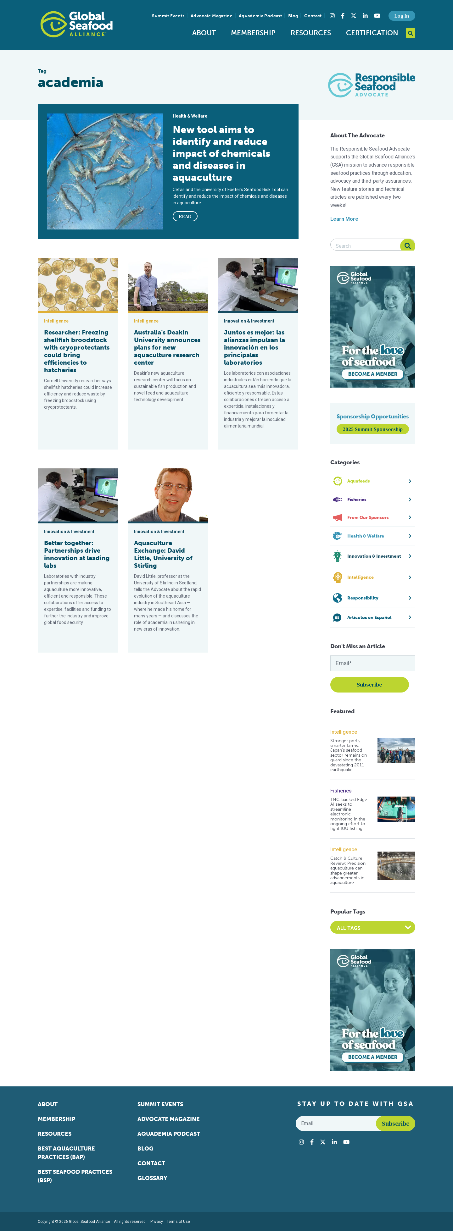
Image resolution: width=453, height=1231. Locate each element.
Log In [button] (401, 15)
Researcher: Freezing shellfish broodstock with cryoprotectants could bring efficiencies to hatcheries (76, 351)
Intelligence (343, 732)
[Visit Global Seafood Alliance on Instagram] (332, 15)
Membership (253, 33)
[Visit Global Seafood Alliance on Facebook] (343, 15)
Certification (372, 33)
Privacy (156, 1221)
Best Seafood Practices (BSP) (75, 1176)
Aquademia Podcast (260, 16)
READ (185, 216)
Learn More (344, 219)
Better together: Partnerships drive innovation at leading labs (77, 554)
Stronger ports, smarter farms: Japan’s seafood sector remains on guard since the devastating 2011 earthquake (348, 755)
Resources (311, 33)
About (204, 33)
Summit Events (168, 16)
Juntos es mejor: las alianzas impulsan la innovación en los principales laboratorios (254, 347)
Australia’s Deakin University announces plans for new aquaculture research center (167, 347)
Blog (293, 16)
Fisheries (341, 791)
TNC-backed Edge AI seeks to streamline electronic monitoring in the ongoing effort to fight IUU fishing (348, 814)
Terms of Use (178, 1221)
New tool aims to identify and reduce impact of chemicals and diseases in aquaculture (221, 153)
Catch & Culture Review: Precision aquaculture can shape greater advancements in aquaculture (348, 870)
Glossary (152, 1178)
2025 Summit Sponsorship (373, 429)
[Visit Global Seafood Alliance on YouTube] (377, 15)
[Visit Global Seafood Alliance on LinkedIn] (365, 15)
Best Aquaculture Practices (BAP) (66, 1153)
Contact (313, 16)
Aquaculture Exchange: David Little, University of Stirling (163, 554)
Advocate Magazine (211, 16)
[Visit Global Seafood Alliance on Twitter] (354, 15)
